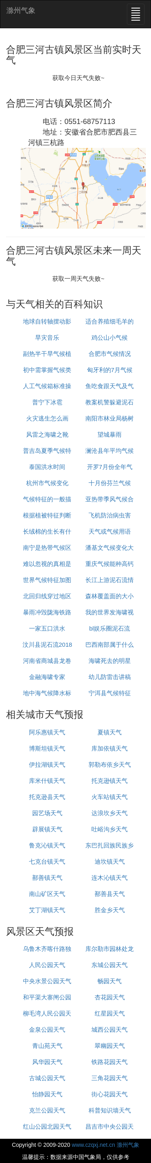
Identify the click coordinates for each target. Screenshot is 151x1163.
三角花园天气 (109, 1078)
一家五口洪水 (47, 628)
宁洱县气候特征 (110, 693)
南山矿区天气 (47, 893)
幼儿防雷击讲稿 (110, 676)
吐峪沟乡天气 (109, 829)
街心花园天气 (109, 1094)
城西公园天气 (109, 1029)
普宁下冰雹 (47, 402)
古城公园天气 (47, 1078)
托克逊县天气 (47, 796)
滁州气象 (20, 10)
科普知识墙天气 (110, 1110)
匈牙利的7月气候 (109, 369)
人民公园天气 (47, 964)
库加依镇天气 (109, 748)
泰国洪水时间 (47, 466)
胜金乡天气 (110, 909)
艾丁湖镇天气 (47, 909)
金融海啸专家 (47, 676)
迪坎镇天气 (110, 861)
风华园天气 (47, 1061)
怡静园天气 (47, 1094)
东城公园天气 (109, 964)
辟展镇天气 (47, 829)
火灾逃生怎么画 (47, 418)
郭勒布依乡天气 (110, 764)
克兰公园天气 (47, 1110)
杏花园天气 (110, 997)
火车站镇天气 (109, 796)
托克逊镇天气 (109, 780)
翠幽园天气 (110, 1045)
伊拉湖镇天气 (47, 764)
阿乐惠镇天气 (47, 732)
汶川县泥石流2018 (47, 644)
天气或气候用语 (110, 531)
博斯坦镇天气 (47, 748)
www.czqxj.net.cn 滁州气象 (105, 1145)
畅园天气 (109, 981)
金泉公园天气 (47, 1029)
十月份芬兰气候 (110, 483)
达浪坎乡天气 (109, 813)
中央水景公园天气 (47, 981)
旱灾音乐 (47, 337)
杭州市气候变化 (47, 483)
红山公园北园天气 (47, 1126)
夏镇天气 (109, 732)
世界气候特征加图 (47, 579)
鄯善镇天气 (47, 877)
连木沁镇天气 (109, 877)
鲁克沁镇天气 (47, 845)
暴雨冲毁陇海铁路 (47, 612)
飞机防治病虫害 (110, 515)
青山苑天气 (47, 1045)
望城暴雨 (109, 434)
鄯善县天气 (110, 893)
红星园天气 (110, 1013)
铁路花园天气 (109, 1061)
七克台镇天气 (47, 861)
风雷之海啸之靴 (47, 434)
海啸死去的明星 (110, 660)
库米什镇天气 (47, 780)
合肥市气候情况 (110, 353)
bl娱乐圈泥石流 (109, 628)
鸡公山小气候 (109, 337)
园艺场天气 (47, 813)
